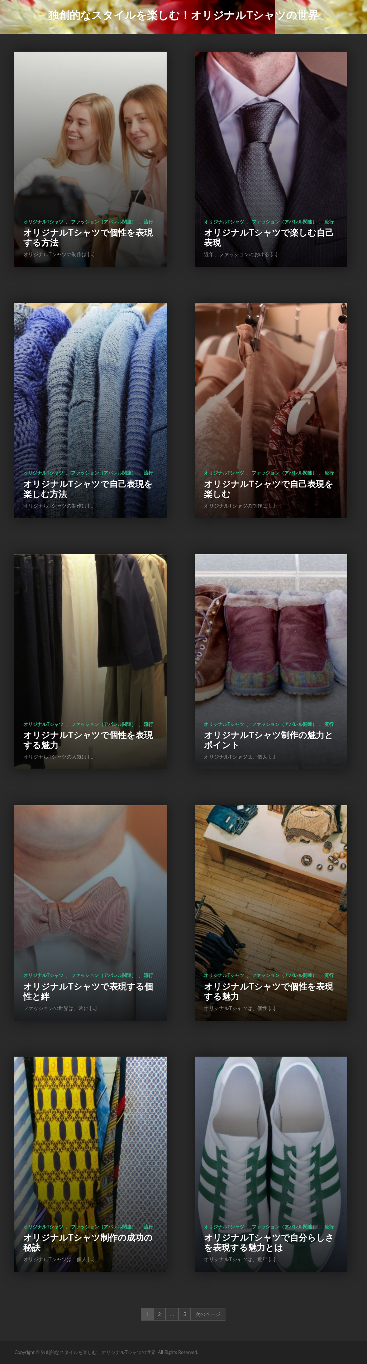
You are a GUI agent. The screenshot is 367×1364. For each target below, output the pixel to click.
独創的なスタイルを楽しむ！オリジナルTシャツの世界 (183, 14)
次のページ (207, 1314)
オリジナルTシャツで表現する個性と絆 (88, 991)
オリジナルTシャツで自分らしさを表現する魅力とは (269, 1242)
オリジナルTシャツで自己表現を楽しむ (268, 488)
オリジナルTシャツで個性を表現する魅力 (87, 740)
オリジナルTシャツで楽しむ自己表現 (268, 237)
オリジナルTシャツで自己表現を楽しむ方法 (87, 488)
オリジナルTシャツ (43, 222)
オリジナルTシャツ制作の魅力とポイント (268, 740)
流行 (148, 222)
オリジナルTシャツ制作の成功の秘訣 (87, 1242)
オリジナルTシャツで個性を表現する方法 (87, 237)
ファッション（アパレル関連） (103, 222)
